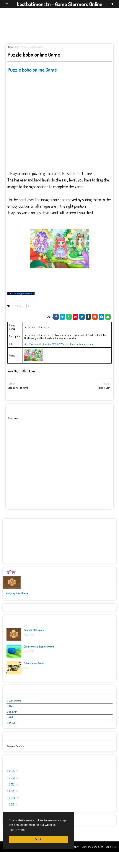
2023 (14, 778)
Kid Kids (18, 306)
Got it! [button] (39, 839)
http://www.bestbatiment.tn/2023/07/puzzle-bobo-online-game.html (59, 344)
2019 (13, 804)
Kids (17, 46)
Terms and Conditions (92, 846)
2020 (14, 798)
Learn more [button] (17, 829)
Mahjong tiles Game (17, 593)
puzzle (12, 723)
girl (11, 717)
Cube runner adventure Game (39, 646)
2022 (14, 784)
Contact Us (110, 846)
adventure (15, 700)
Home (10, 46)
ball (11, 706)
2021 (13, 791)
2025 (14, 771)
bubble (13, 712)
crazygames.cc (23, 293)
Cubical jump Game (34, 663)
